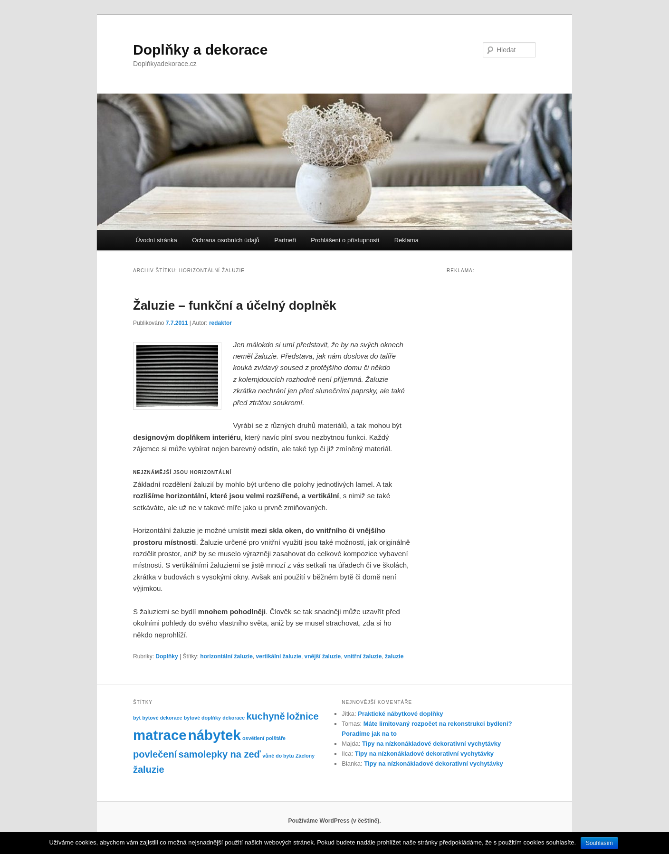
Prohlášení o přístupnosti (345, 240)
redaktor (220, 323)
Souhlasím (599, 843)
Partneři (285, 240)
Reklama (406, 240)
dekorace (233, 718)
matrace (160, 735)
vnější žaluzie (323, 656)
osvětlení (253, 738)
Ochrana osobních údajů (225, 240)
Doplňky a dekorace (200, 49)
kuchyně (265, 716)
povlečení (155, 754)
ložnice (303, 716)
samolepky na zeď (220, 754)
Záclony (305, 756)
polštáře (276, 738)
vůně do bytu (278, 756)
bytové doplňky (202, 718)
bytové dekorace (162, 718)
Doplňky (166, 656)
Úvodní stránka (156, 240)
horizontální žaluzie (226, 656)
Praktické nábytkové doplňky (400, 713)
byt (137, 718)
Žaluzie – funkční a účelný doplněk (234, 305)
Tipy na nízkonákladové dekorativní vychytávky (431, 743)
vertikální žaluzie (278, 656)
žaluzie (394, 656)
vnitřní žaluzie (363, 656)
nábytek (214, 735)
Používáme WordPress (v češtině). (334, 820)
